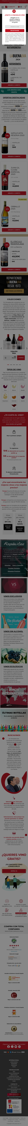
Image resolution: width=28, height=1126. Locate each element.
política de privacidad (12, 39)
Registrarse (14, 30)
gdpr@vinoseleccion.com (17, 37)
